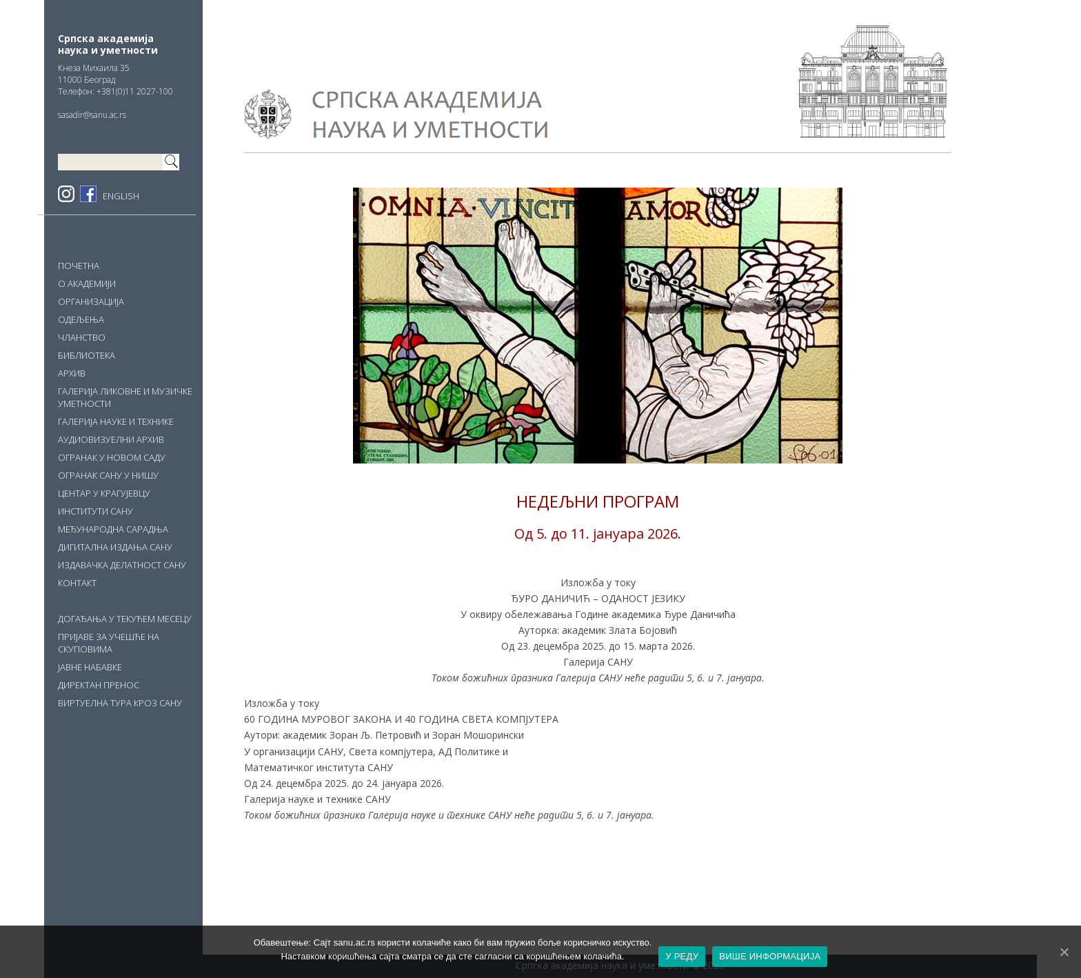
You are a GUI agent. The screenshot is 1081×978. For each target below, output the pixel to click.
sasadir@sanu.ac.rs (92, 115)
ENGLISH (121, 196)
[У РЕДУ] (1064, 952)
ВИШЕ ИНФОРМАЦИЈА (769, 956)
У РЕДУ (681, 956)
